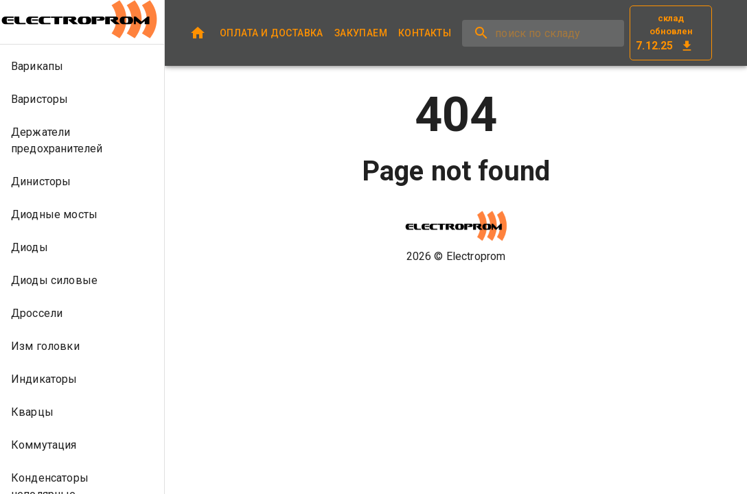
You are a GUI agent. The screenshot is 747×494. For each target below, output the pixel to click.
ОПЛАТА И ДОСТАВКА (271, 33)
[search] (543, 33)
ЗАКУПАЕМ (361, 33)
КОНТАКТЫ (425, 33)
